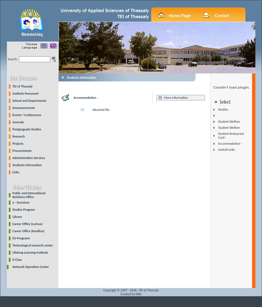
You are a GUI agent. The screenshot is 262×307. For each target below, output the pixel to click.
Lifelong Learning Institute (30, 252)
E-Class (17, 260)
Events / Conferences (26, 115)
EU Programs (21, 238)
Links (15, 172)
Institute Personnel (25, 93)
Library (17, 217)
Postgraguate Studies (26, 129)
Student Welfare (229, 122)
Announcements (23, 108)
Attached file (100, 110)
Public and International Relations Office (28, 195)
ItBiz (138, 294)
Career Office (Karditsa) (28, 231)
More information (176, 98)
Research (18, 136)
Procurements (22, 151)
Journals (18, 122)
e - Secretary (21, 202)
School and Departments (29, 101)
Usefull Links (226, 150)
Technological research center (32, 245)
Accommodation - (230, 144)
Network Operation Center (30, 267)
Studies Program (23, 210)
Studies (223, 109)
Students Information (27, 165)
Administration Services (28, 158)
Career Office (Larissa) (27, 224)
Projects (17, 144)
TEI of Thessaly (22, 86)
